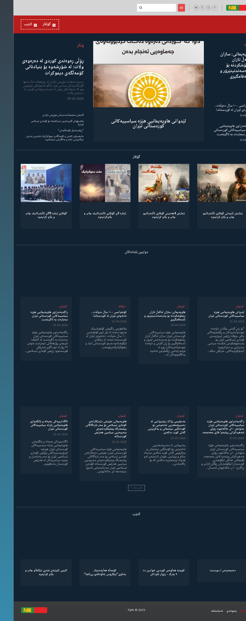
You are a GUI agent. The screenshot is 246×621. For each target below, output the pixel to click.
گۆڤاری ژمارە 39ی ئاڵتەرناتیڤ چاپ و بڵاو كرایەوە (33, 215)
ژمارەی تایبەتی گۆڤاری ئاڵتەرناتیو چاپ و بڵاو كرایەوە (209, 215)
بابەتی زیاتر (123, 488)
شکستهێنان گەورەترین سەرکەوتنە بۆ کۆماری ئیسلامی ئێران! (43, 123)
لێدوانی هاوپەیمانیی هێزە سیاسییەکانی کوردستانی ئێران (135, 123)
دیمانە (108, 306)
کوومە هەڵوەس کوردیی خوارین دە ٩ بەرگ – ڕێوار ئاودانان (150, 572)
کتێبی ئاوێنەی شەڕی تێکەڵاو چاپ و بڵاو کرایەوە (33, 572)
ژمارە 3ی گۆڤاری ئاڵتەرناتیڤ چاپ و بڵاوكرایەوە (91, 215)
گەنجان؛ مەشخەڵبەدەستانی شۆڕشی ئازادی (49, 115)
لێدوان (226, 306)
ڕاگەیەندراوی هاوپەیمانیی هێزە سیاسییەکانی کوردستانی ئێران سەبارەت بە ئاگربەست (219, 130)
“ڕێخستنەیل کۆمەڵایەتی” (57, 130)
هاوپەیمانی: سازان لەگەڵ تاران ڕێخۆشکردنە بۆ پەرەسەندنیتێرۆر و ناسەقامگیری (223, 65)
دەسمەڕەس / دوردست (209, 570)
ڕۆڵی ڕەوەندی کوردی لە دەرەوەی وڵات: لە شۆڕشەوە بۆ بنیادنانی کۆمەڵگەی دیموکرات (39, 67)
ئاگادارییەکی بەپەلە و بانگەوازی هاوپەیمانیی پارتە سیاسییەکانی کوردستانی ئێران (35, 425)
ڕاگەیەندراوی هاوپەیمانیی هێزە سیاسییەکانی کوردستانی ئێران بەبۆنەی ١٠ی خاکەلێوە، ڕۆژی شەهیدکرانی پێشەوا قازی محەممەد (210, 427)
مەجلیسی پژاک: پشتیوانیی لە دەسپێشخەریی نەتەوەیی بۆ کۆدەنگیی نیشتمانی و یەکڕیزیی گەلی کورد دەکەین (153, 427)
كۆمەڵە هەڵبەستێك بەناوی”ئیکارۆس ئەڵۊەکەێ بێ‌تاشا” (91, 572)
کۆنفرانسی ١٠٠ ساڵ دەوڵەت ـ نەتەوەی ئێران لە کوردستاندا (220, 108)
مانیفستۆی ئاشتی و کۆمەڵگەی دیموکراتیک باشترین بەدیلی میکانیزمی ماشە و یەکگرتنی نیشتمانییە (41, 138)
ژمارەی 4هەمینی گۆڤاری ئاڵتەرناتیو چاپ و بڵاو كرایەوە (150, 215)
